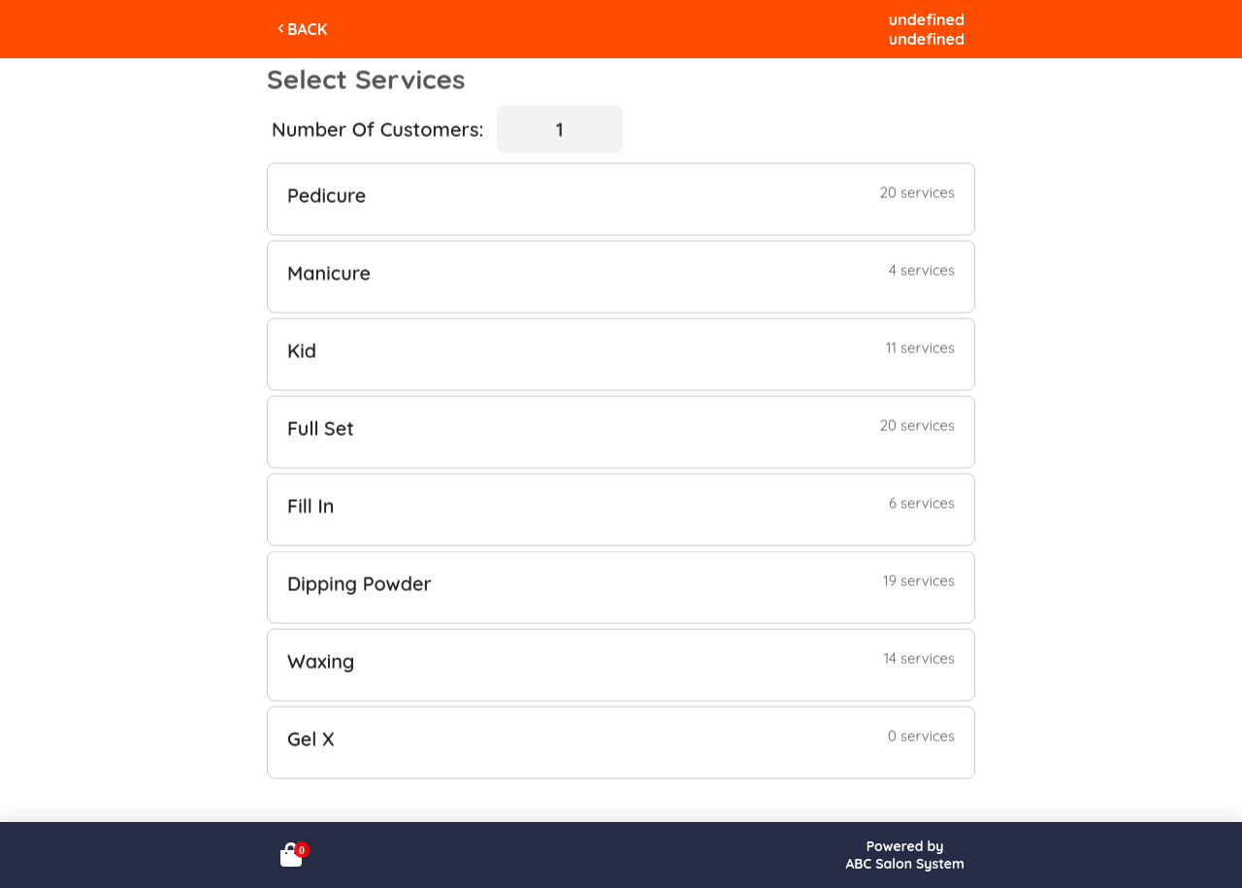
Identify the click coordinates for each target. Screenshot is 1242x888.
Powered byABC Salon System (904, 855)
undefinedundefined (926, 29)
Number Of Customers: (377, 128)
